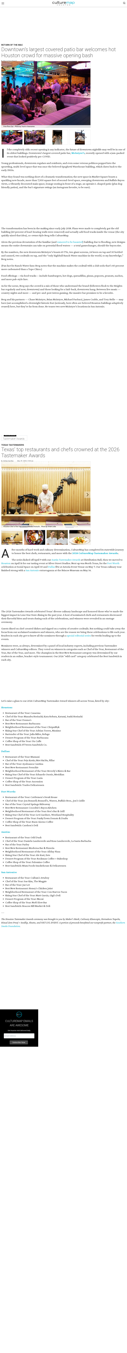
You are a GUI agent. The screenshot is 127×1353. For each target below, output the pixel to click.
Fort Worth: (8, 791)
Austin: (5, 831)
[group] (12, 137)
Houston (5, 563)
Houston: (6, 707)
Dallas (51, 566)
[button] (12, 537)
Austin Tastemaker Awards (65, 559)
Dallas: (5, 751)
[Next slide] (87, 94)
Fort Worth (113, 563)
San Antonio (32, 570)
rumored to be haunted (70, 241)
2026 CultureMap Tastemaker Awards (95, 553)
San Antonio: (9, 872)
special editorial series (79, 635)
